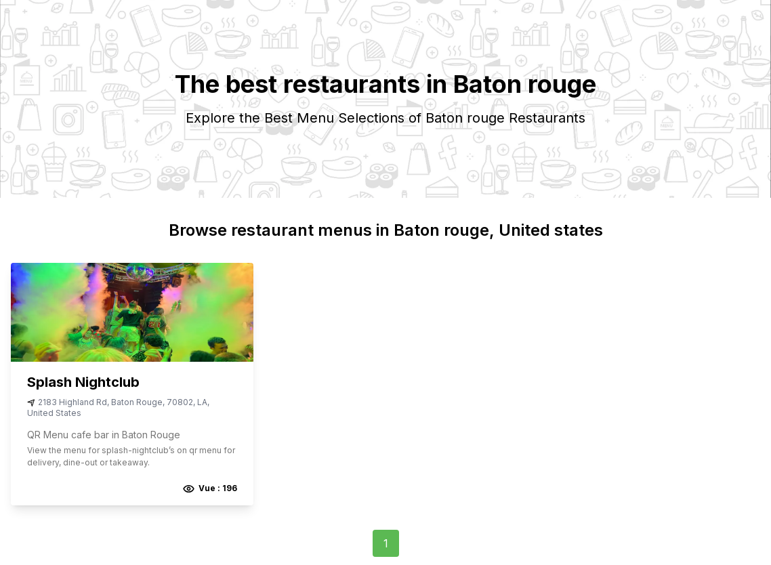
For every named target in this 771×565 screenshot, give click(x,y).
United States (54, 413)
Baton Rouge (137, 402)
